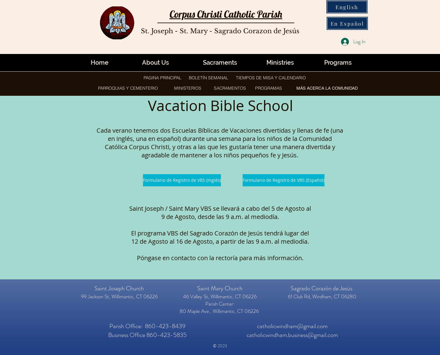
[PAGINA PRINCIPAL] (162, 78)
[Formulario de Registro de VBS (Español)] (283, 180)
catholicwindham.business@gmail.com (292, 335)
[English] (347, 7)
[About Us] (155, 62)
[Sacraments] (220, 62)
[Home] (99, 62)
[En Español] (347, 23)
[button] (280, 62)
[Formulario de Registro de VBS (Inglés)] (182, 180)
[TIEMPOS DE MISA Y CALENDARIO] (270, 78)
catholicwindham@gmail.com (292, 326)
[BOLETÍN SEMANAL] (208, 78)
